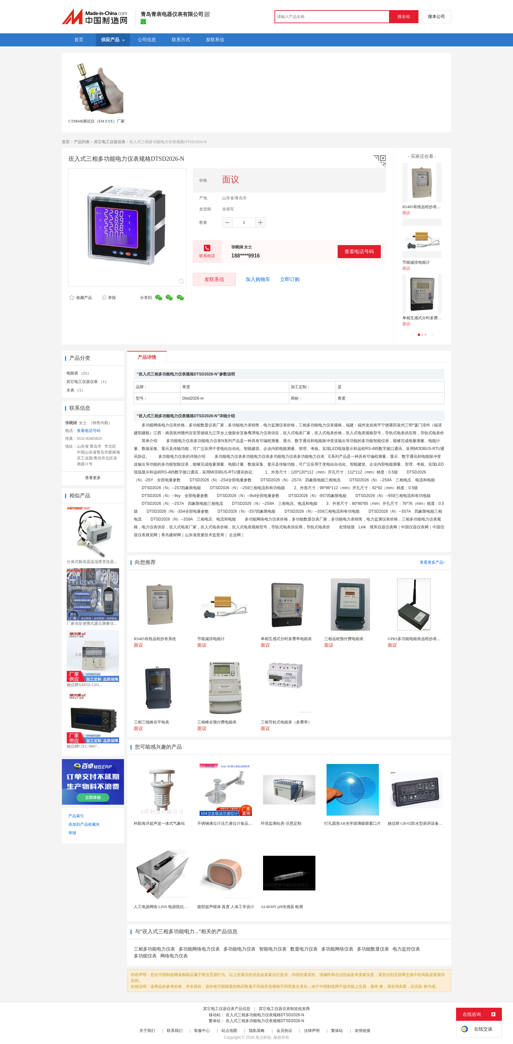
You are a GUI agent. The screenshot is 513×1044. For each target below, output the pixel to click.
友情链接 (362, 1030)
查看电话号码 (359, 251)
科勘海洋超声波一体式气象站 (159, 823)
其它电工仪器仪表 (109, 142)
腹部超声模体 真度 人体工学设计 (225, 906)
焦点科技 (263, 1037)
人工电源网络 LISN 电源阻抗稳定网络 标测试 (173, 906)
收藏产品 (80, 297)
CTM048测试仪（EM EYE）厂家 (96, 121)
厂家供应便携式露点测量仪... (92, 623)
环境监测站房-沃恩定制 (281, 823)
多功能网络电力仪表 (199, 949)
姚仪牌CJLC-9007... (83, 746)
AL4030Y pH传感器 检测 (282, 906)
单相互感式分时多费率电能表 (427, 318)
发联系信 (214, 279)
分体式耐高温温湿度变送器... (92, 561)
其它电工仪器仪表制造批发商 (284, 1008)
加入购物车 (258, 279)
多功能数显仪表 (373, 949)
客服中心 (202, 1030)
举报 (109, 297)
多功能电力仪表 (239, 949)
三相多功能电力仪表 (154, 949)
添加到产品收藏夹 (84, 824)
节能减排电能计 (416, 262)
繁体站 (337, 1030)
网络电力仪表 (174, 955)
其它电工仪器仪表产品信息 (226, 1008)
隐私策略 (257, 1030)
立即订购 (290, 279)
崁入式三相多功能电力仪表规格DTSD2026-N (265, 1015)
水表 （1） (75, 390)
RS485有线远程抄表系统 (423, 207)
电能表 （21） (78, 373)
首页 (66, 142)
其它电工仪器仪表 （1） (87, 381)
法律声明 (312, 1030)
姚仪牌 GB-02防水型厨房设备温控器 (419, 823)
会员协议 (284, 1030)
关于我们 (147, 1030)
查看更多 (93, 477)
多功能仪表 (145, 955)
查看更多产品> (433, 562)
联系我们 (175, 1030)
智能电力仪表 (273, 949)
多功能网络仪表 (337, 949)
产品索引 (76, 816)
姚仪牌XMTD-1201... (84, 685)
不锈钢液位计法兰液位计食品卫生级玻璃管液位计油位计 (246, 823)
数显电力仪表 (304, 949)
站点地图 (229, 1030)
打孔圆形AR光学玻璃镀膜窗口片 (352, 823)
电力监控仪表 (406, 949)
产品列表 (82, 142)
